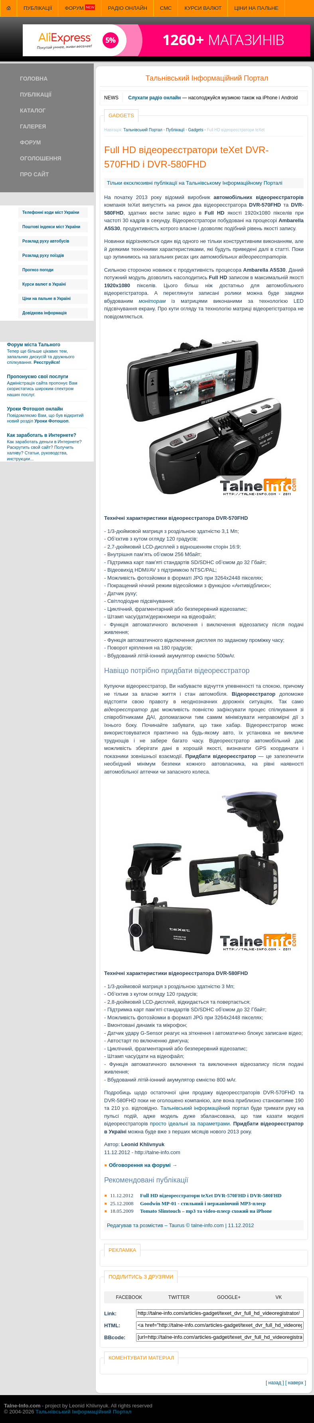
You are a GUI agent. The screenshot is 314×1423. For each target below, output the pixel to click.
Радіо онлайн (127, 8)
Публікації (38, 8)
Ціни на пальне (256, 8)
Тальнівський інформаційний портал (204, 1108)
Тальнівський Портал (142, 130)
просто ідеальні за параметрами (190, 1124)
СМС (166, 8)
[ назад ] (275, 1383)
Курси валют (202, 8)
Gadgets (195, 130)
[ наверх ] (295, 1383)
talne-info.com (207, 1225)
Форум (80, 8)
